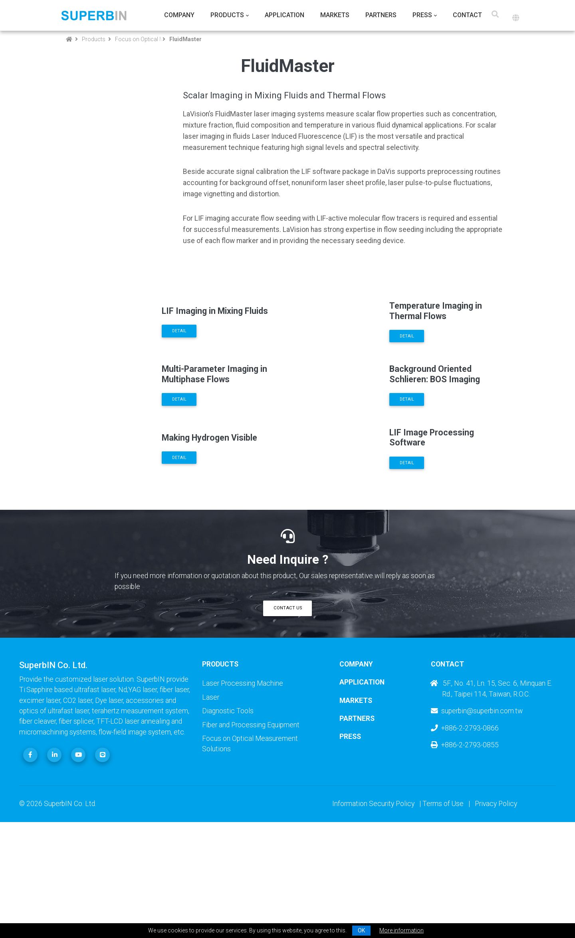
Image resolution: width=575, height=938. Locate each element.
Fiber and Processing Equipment (250, 826)
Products (227, 15)
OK (361, 930)
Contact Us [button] (288, 709)
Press (422, 15)
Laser (210, 799)
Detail (179, 348)
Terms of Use (443, 905)
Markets (334, 15)
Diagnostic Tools (228, 812)
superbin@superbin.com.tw (477, 812)
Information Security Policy (373, 905)
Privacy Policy (496, 905)
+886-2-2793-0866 (465, 829)
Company (179, 15)
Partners (381, 15)
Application (284, 15)
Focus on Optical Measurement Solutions (137, 39)
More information (401, 930)
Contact (467, 15)
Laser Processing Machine (242, 785)
